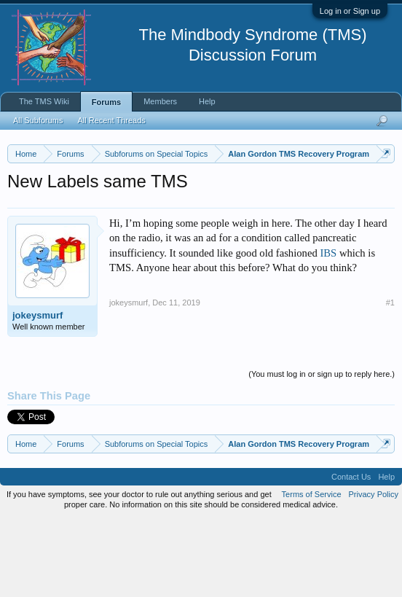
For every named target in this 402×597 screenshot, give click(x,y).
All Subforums (38, 120)
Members (160, 101)
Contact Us (351, 553)
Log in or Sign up (350, 11)
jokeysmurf (37, 391)
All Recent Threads (111, 120)
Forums (106, 102)
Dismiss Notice (382, 187)
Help (207, 101)
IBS (328, 329)
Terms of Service (312, 570)
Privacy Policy (373, 570)
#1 (390, 378)
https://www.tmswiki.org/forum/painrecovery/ (140, 221)
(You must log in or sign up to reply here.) (321, 449)
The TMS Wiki (44, 101)
